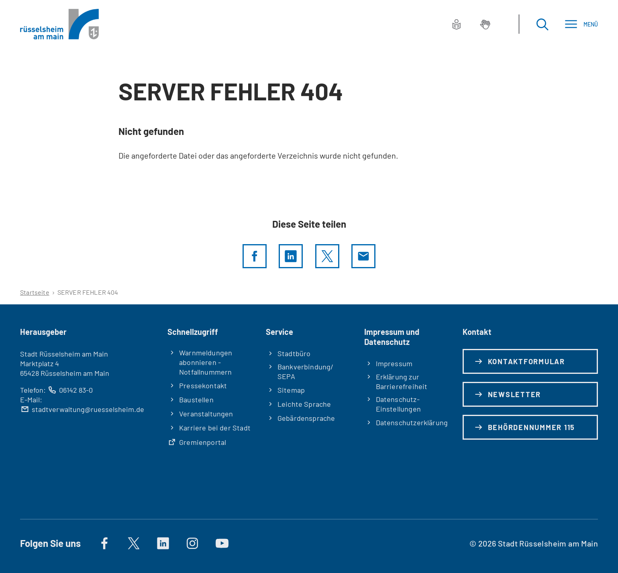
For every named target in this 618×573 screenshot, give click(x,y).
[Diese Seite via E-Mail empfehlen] (363, 256)
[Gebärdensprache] (485, 24)
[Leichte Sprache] (456, 24)
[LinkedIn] (291, 256)
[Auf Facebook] (104, 543)
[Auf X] (133, 543)
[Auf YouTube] (222, 543)
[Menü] (581, 24)
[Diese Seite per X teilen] (327, 256)
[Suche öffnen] (542, 24)
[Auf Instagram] (192, 543)
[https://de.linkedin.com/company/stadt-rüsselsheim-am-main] (163, 543)
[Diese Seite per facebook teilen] (255, 256)
